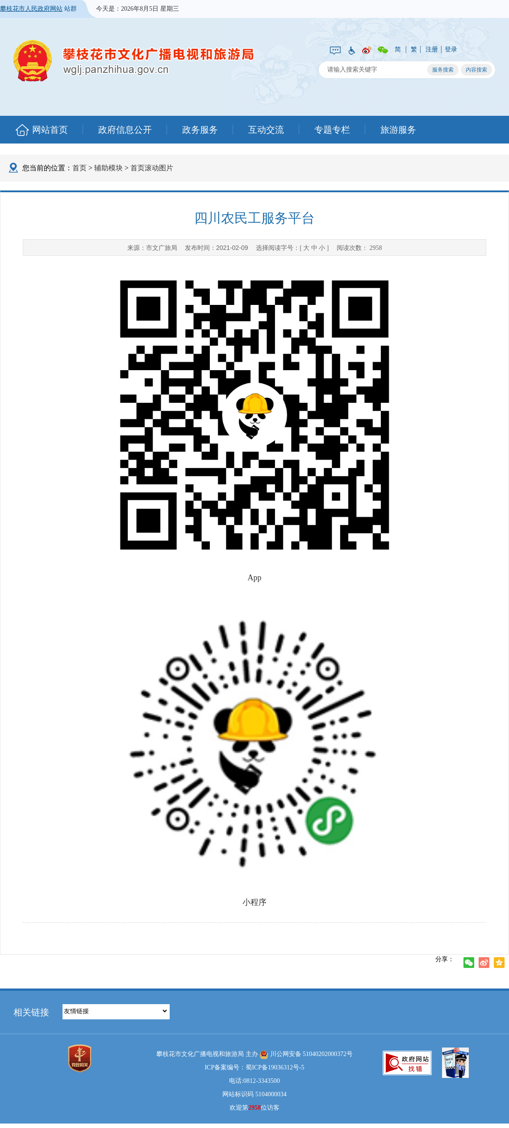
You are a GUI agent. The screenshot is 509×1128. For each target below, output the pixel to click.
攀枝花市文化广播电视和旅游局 (134, 60)
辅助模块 (108, 168)
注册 (432, 49)
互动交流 (266, 130)
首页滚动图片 (151, 168)
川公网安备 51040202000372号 (306, 1054)
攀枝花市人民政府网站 (31, 8)
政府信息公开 (125, 130)
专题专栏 (332, 130)
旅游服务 (398, 130)
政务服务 (200, 130)
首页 (79, 168)
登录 (451, 49)
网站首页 (50, 130)
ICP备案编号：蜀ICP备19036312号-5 (254, 1067)
